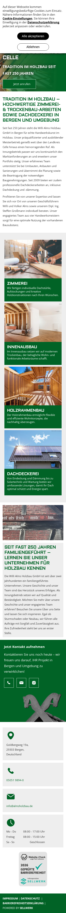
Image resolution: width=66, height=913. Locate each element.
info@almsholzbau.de (19, 806)
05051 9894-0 (15, 780)
